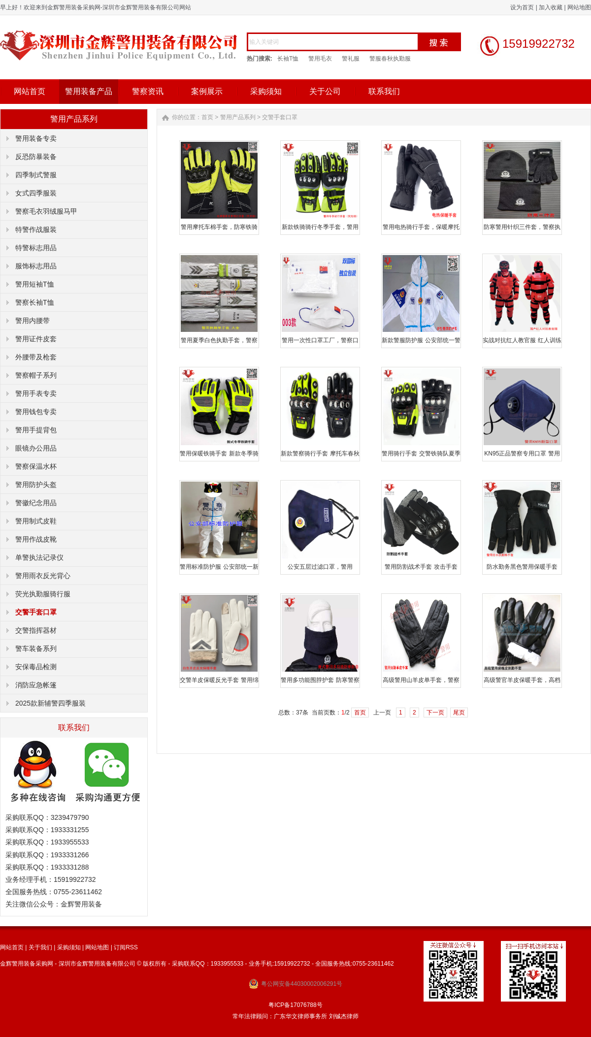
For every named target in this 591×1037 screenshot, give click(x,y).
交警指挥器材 (36, 630)
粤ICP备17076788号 (295, 1005)
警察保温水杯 (36, 466)
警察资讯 (148, 91)
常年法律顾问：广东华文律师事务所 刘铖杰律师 (295, 1016)
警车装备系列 (36, 648)
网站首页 (29, 91)
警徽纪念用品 (36, 503)
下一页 (435, 712)
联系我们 (384, 91)
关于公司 (325, 91)
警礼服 (351, 58)
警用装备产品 (88, 91)
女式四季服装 (36, 193)
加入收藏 (550, 7)
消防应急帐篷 (36, 685)
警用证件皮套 (36, 339)
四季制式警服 (36, 175)
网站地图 (579, 7)
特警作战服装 (36, 229)
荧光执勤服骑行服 (42, 594)
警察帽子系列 (36, 375)
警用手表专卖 (36, 393)
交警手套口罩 (36, 612)
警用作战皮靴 (36, 539)
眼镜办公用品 (36, 448)
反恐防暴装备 (36, 157)
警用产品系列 (238, 117)
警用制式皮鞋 (36, 521)
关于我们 (40, 947)
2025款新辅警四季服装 (50, 703)
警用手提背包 (36, 430)
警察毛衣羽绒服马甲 (46, 211)
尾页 (459, 712)
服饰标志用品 (36, 266)
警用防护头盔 (36, 484)
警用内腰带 (32, 320)
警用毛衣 (320, 58)
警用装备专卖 (36, 138)
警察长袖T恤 (34, 302)
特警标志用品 (36, 248)
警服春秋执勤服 (390, 58)
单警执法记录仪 (39, 557)
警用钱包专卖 (36, 412)
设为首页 (522, 7)
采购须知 (266, 91)
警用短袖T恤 (34, 284)
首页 (207, 117)
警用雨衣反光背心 (42, 576)
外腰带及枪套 (36, 357)
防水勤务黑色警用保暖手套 (522, 566)
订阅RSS (126, 947)
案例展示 (207, 91)
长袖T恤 (287, 58)
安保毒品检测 (36, 667)
